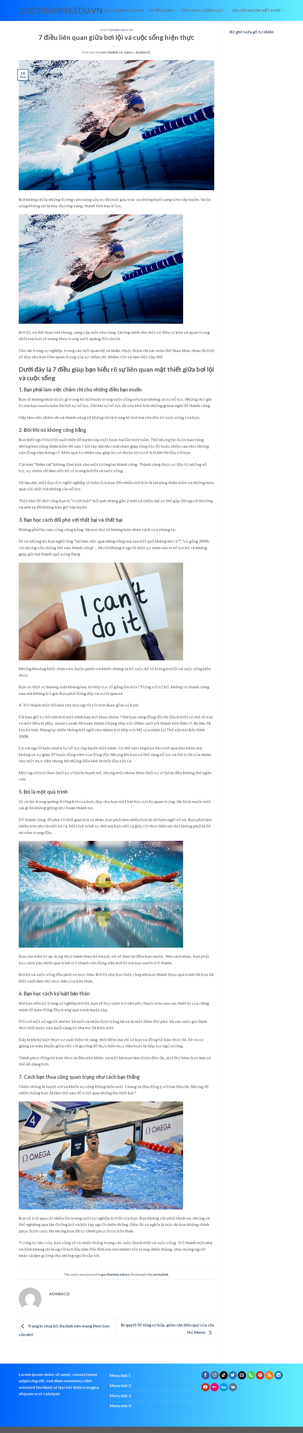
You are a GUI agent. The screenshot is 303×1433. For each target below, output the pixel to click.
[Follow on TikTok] (224, 1375)
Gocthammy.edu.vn (123, 10)
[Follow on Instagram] (214, 1375)
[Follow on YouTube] (205, 1387)
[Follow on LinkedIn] (278, 1375)
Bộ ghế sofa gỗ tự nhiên (252, 31)
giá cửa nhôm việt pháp (258, 10)
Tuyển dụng (162, 10)
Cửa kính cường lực (204, 10)
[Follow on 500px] (224, 1387)
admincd (143, 52)
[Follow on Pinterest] (260, 1375)
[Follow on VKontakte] (233, 1387)
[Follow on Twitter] (233, 1375)
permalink (160, 1274)
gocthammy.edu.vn (41, 11)
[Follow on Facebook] (205, 1375)
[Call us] (251, 1375)
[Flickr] (214, 1387)
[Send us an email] (242, 1375)
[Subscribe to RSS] (269, 1375)
